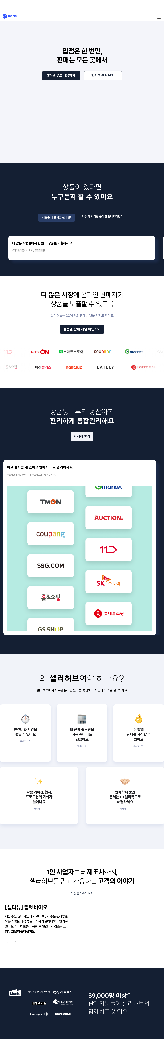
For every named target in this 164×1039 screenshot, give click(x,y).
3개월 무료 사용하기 (61, 76)
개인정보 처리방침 (20, 1025)
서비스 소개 (9, 953)
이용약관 (7, 1025)
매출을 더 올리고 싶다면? (56, 215)
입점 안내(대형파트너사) (42, 968)
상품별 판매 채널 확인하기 (82, 335)
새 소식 (33, 953)
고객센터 (34, 958)
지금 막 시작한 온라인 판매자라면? (102, 215)
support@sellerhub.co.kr (104, 1001)
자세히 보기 (82, 442)
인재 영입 (66, 954)
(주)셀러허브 (10, 16)
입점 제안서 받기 (103, 76)
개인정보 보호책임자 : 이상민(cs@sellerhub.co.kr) (89, 1004)
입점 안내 (34, 963)
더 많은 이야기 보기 (82, 797)
